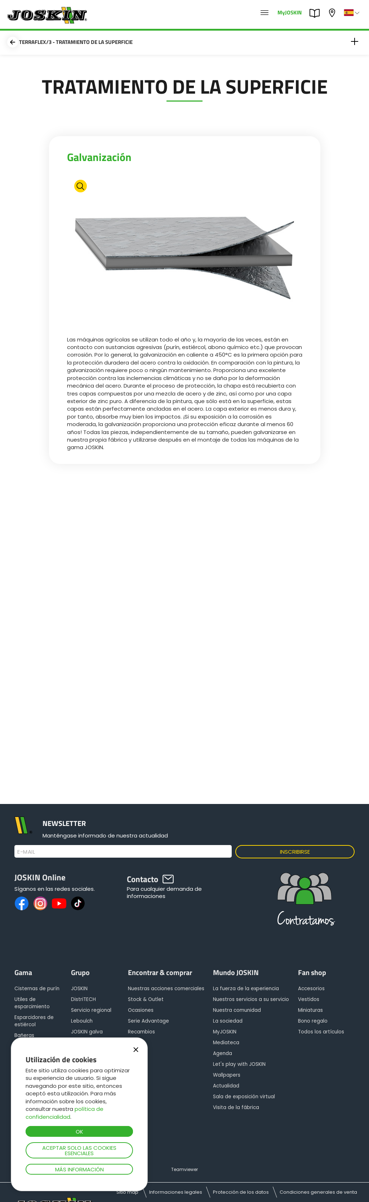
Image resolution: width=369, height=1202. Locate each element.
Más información (79, 1169)
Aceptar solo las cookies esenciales (79, 1150)
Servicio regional (91, 1010)
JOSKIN (79, 988)
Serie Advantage (148, 1021)
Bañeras (24, 1035)
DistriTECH (83, 999)
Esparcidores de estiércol (34, 1021)
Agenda (222, 1053)
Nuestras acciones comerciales (166, 988)
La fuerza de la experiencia (246, 988)
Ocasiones (141, 1010)
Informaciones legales (175, 1192)
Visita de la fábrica (236, 1107)
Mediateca (226, 1042)
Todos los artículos (321, 1031)
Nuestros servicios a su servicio (251, 999)
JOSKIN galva (87, 1031)
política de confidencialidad (64, 1112)
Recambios (141, 1031)
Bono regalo (313, 1021)
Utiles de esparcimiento (32, 1003)
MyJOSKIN (289, 12)
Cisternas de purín (36, 988)
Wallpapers (226, 1075)
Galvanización (99, 157)
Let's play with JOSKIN (239, 1064)
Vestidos (308, 999)
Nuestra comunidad (237, 1010)
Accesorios (311, 988)
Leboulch (82, 1021)
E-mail (26, 851)
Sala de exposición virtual (244, 1096)
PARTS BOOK (316, 13)
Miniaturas (310, 1010)
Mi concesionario (333, 13)
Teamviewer (184, 1169)
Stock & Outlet (146, 999)
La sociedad (228, 1021)
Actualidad (226, 1085)
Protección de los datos (241, 1192)
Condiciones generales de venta (318, 1192)
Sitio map (127, 1192)
